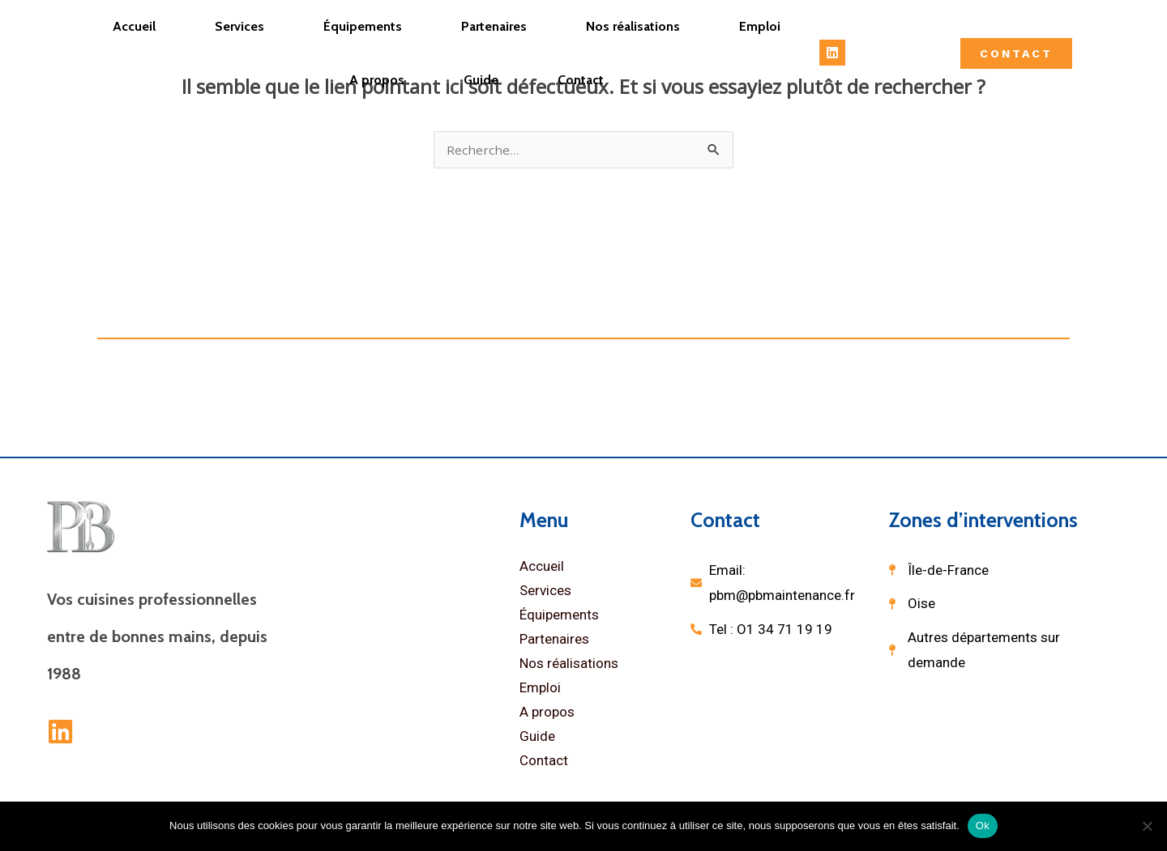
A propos (376, 79)
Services (239, 26)
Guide (481, 79)
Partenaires (494, 26)
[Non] (1147, 826)
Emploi (759, 26)
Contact (581, 79)
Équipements (362, 26)
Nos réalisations (633, 26)
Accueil (134, 26)
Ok (983, 825)
